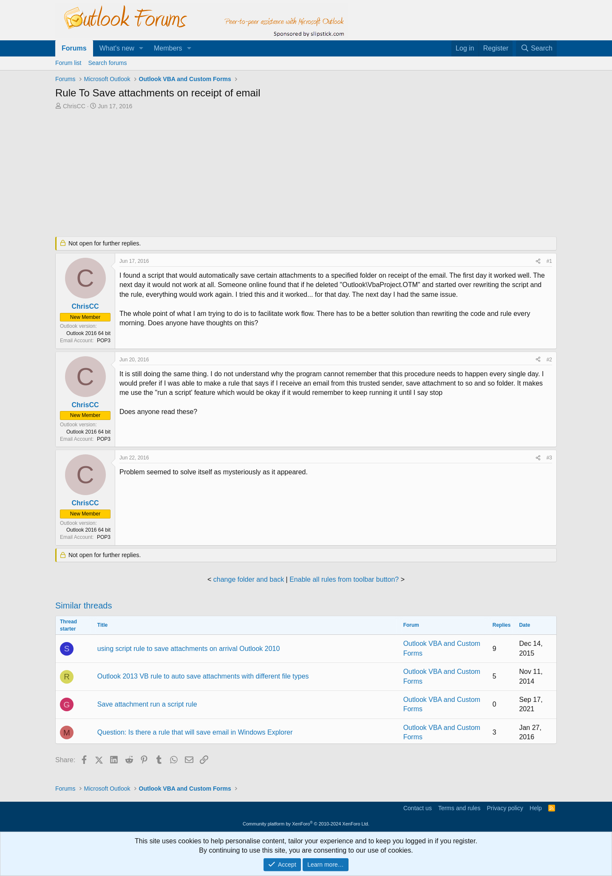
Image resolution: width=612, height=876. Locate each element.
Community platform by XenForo (306, 823)
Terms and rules (459, 808)
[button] (141, 48)
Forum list (68, 62)
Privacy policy (505, 808)
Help (536, 808)
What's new (116, 48)
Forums (74, 48)
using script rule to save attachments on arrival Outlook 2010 (188, 648)
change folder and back (248, 579)
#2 (549, 360)
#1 (549, 261)
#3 (549, 458)
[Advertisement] (261, 174)
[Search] (536, 48)
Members (168, 48)
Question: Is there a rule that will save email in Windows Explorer (195, 732)
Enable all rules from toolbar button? (344, 579)
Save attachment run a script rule (147, 704)
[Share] (538, 261)
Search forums (107, 62)
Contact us (417, 808)
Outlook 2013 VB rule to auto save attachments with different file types (203, 676)
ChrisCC (74, 106)
